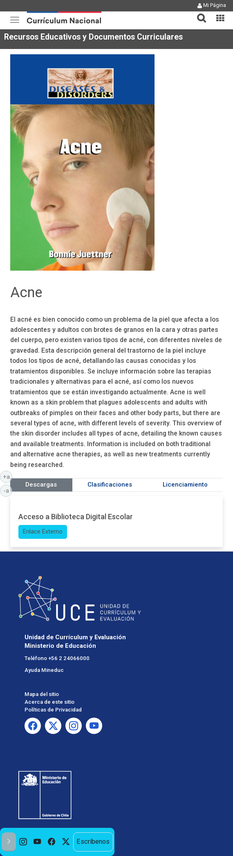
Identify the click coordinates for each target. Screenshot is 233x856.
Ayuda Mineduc (44, 670)
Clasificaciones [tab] (109, 484)
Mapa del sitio (42, 694)
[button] (198, 13)
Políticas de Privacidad (53, 710)
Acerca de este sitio (49, 702)
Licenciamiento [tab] (185, 484)
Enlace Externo (43, 531)
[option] (23, 842)
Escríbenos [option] (93, 841)
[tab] (198, 13)
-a (7, 490)
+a (8, 476)
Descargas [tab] (41, 484)
